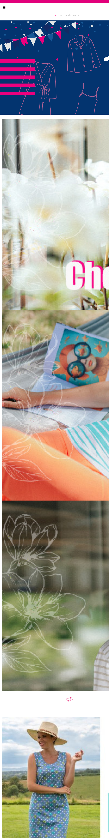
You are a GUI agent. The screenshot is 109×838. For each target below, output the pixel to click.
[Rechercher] (56, 15)
